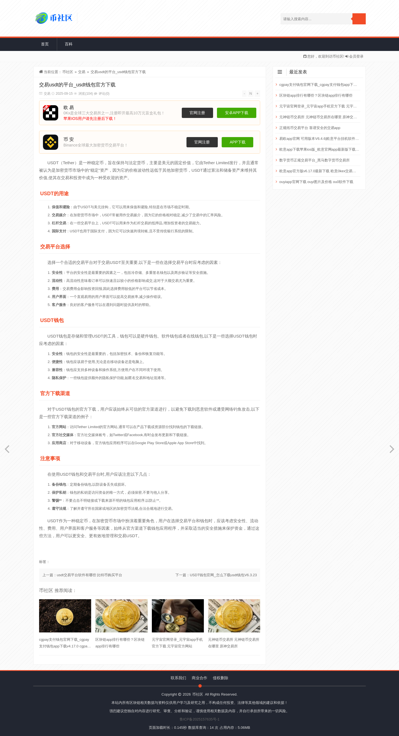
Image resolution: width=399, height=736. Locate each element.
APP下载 (237, 142)
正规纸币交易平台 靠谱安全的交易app (309, 128)
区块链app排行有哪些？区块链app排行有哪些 (120, 642)
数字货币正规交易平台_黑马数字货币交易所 (314, 160)
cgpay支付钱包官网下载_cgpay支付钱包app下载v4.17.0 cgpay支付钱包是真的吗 (64, 643)
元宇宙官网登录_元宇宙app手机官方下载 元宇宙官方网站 (177, 642)
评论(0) (104, 94)
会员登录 (356, 56)
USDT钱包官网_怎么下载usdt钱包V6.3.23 (223, 575)
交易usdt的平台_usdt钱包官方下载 (118, 72)
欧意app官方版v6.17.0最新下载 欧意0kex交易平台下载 (319, 171)
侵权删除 (220, 678)
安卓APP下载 (237, 112)
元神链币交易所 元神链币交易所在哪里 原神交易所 (234, 642)
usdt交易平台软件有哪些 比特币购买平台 (89, 575)
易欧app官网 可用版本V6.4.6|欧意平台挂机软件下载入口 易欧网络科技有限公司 (319, 139)
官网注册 (197, 112)
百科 (69, 44)
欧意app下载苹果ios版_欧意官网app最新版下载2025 (319, 149)
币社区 (67, 72)
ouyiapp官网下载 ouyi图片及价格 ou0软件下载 (316, 182)
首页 (45, 44)
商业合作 (199, 678)
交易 (81, 72)
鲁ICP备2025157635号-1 (200, 719)
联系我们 (178, 678)
